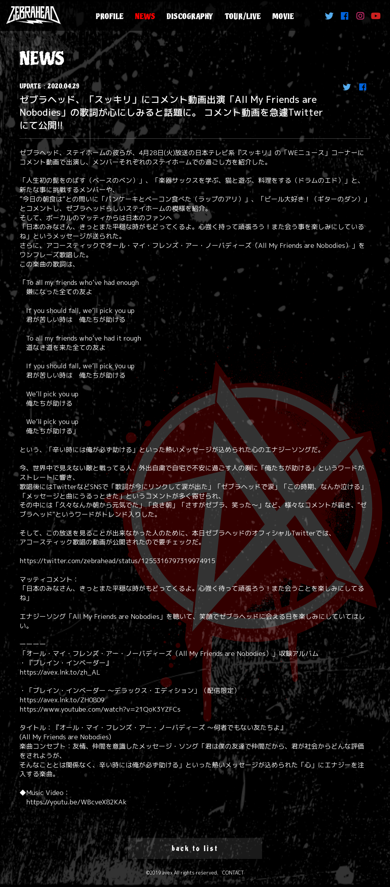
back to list (195, 848)
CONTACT (233, 872)
